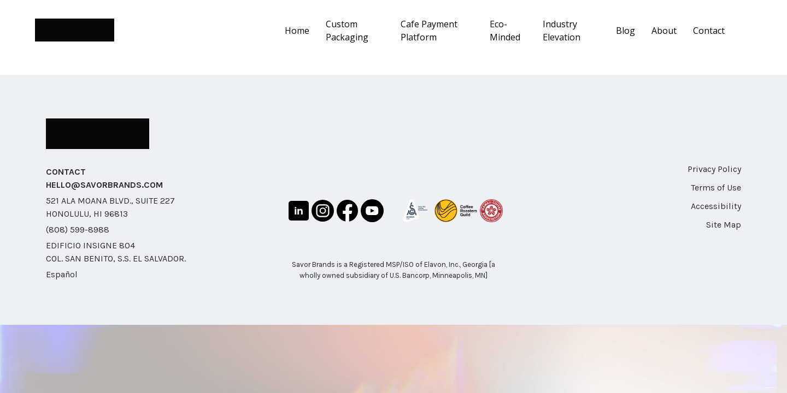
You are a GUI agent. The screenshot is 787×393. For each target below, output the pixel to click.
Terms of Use (716, 187)
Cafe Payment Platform (429, 30)
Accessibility (716, 206)
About (664, 31)
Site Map (723, 224)
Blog (625, 31)
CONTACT (66, 171)
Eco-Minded (505, 30)
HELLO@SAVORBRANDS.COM (104, 185)
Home (297, 31)
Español (62, 274)
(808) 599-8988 (77, 229)
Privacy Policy (714, 169)
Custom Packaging (347, 30)
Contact (709, 31)
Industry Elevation (561, 30)
